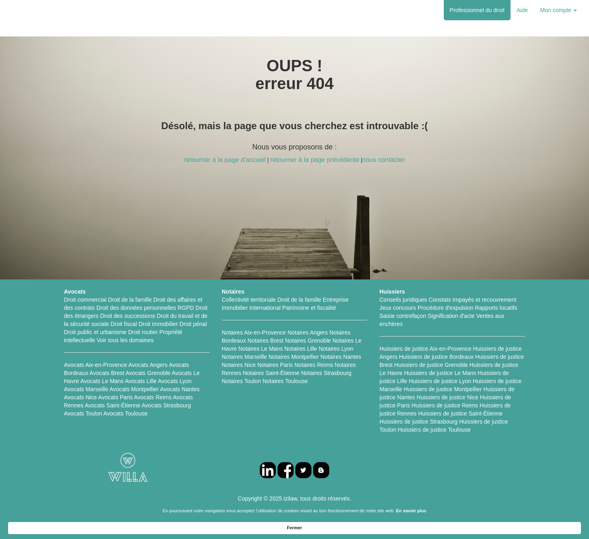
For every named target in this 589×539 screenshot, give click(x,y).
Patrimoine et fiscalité (309, 308)
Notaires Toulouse (285, 381)
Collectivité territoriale (249, 299)
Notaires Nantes (340, 357)
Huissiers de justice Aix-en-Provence (425, 348)
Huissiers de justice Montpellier (443, 389)
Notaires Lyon (336, 348)
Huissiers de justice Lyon (440, 381)
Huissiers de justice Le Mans (440, 373)
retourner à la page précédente (314, 159)
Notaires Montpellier (294, 357)
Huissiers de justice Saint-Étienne (460, 413)
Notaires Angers (308, 332)
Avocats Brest (106, 373)
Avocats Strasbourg (166, 405)
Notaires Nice (239, 365)
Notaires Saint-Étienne (271, 373)
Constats (439, 299)
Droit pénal (193, 324)
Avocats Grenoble (147, 373)
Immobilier (235, 308)
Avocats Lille (141, 381)
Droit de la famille (130, 299)
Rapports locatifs (496, 308)
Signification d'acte (451, 316)
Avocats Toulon (83, 413)
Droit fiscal (123, 324)
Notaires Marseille (244, 357)
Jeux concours (397, 308)
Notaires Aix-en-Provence (254, 332)
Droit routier (143, 332)
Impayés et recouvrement (485, 299)
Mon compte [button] (558, 10)
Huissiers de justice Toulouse (434, 429)
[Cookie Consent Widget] (294, 527)
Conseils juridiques (403, 299)
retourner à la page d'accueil (224, 159)
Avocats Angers (147, 365)
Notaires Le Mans (260, 348)
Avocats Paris (115, 397)
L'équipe (201, 510)
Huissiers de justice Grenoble (431, 365)
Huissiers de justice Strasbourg (418, 421)
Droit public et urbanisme (95, 332)
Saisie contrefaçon (402, 316)
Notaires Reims (313, 365)
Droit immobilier (158, 324)
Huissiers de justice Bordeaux (436, 357)
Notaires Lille (300, 348)
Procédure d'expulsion (445, 308)
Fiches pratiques (165, 510)
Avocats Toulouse (126, 413)
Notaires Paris (275, 365)
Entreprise (336, 299)
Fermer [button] (460, 527)
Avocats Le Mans (101, 381)
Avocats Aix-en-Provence (95, 365)
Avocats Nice (80, 397)
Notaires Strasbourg (326, 373)
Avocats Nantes (180, 389)
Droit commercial (85, 299)
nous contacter (383, 159)
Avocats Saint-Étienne (112, 405)
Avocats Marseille (86, 389)
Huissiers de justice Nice (448, 397)
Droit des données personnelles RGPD (145, 308)
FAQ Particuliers (291, 510)
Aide (522, 10)
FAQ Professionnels (241, 510)
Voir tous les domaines (125, 340)
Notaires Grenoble (308, 340)
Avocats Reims (153, 397)
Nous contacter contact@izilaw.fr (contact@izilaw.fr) (380, 510)
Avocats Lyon (174, 381)
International (264, 308)
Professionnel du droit (477, 10)
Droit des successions (127, 316)
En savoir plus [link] (361, 527)
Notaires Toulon (241, 381)
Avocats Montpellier (134, 389)
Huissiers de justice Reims (444, 405)
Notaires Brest (266, 340)
